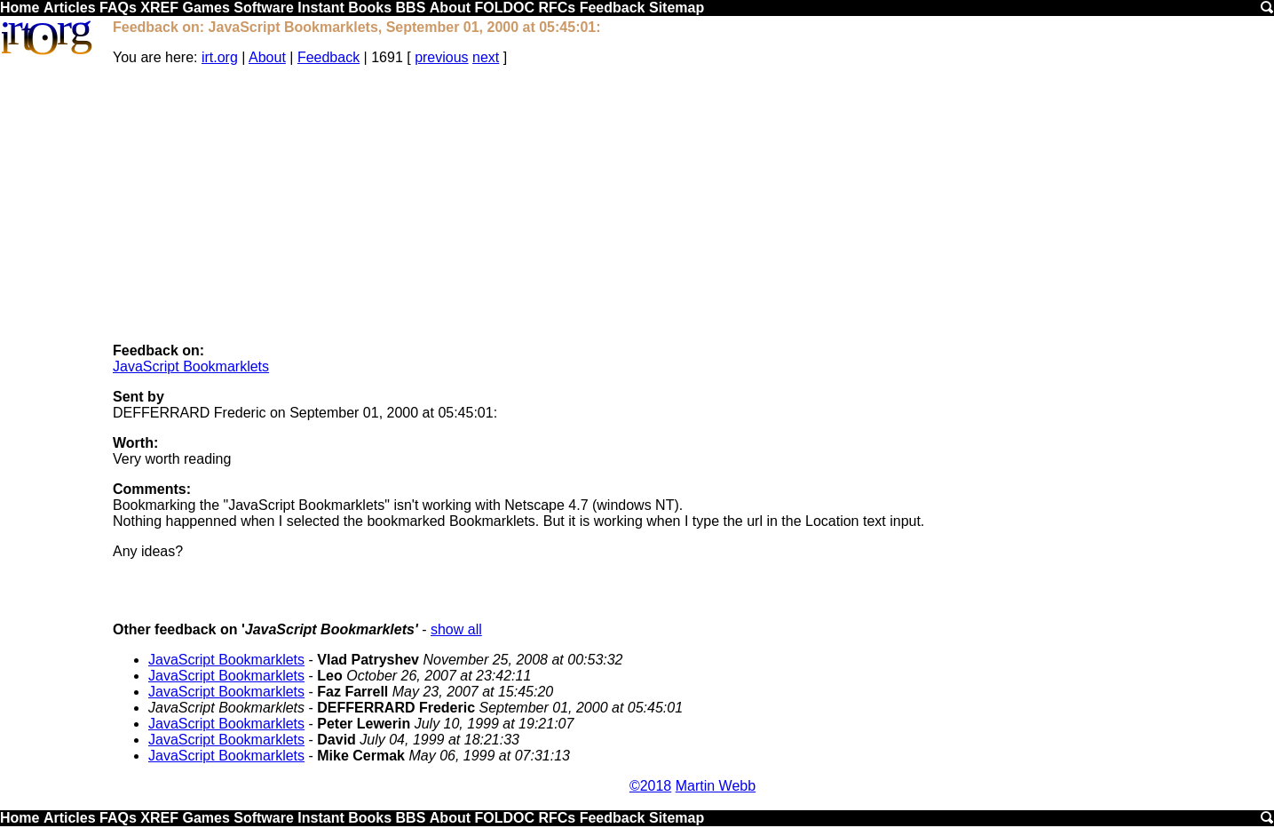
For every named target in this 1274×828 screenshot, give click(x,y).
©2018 (650, 785)
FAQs (118, 7)
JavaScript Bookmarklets (191, 366)
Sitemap (676, 7)
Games (205, 7)
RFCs (556, 7)
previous (441, 57)
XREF (159, 7)
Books (370, 7)
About (450, 7)
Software (263, 7)
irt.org (220, 57)
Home (19, 7)
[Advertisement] (692, 204)
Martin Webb (716, 785)
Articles (70, 7)
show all (456, 629)
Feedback (612, 7)
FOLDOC (504, 7)
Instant (320, 7)
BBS (411, 7)
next (485, 57)
